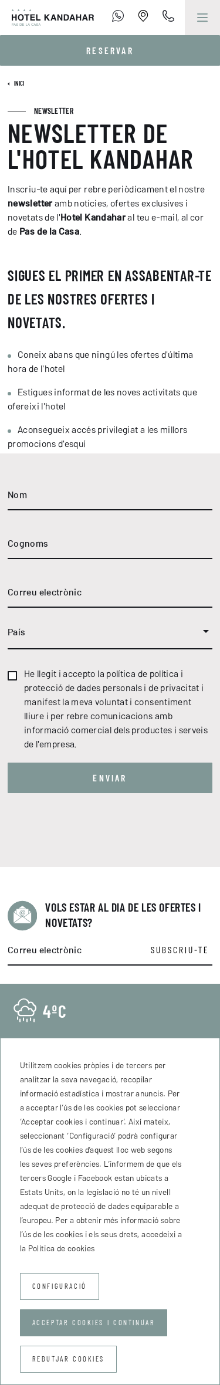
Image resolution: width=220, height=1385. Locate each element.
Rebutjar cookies (68, 1359)
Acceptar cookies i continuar (93, 1323)
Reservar (110, 50)
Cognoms (28, 543)
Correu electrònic (45, 592)
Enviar (110, 778)
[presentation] (97, 833)
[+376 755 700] (118, 17)
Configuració (59, 1286)
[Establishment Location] (143, 17)
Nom (17, 494)
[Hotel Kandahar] (47, 17)
